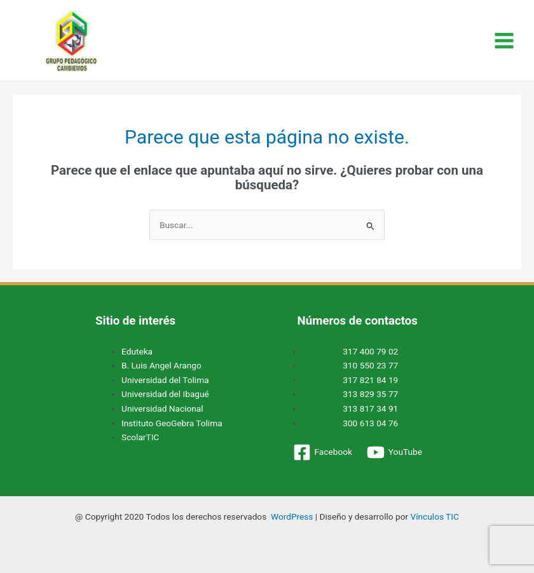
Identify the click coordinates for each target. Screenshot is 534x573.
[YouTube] (394, 452)
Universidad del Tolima (165, 380)
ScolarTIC (140, 437)
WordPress (292, 516)
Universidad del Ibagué (165, 394)
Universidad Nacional (162, 408)
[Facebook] (322, 452)
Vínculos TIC (434, 516)
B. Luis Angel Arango (161, 365)
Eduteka (137, 351)
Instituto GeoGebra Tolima (171, 423)
